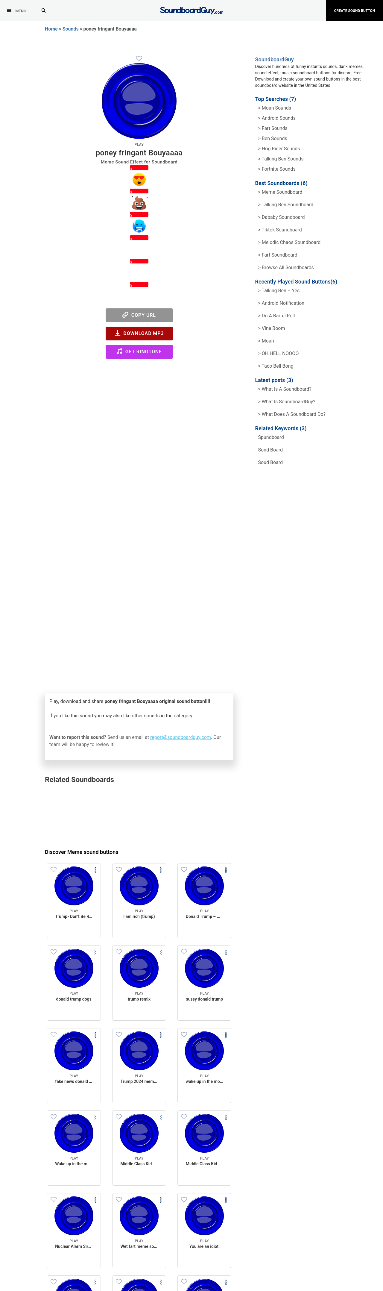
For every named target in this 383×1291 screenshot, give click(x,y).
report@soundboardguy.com (180, 737)
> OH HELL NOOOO (278, 353)
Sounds (71, 29)
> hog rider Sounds (279, 148)
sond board (270, 450)
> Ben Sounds (272, 138)
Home (51, 29)
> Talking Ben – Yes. (279, 290)
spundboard (271, 437)
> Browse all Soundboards (286, 267)
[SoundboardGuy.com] (192, 9)
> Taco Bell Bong (276, 366)
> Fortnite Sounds (277, 169)
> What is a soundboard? (284, 389)
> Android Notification (281, 303)
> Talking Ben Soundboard (286, 204)
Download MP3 (139, 333)
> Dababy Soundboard (281, 217)
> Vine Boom (271, 328)
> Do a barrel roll (276, 316)
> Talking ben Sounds (281, 159)
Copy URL (139, 315)
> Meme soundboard (280, 192)
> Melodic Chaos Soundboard (289, 242)
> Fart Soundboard (277, 255)
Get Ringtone (139, 351)
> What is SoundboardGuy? (286, 401)
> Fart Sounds (273, 128)
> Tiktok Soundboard (280, 230)
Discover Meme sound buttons (81, 852)
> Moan (266, 341)
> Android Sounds (277, 118)
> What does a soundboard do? (292, 414)
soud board (270, 462)
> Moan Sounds (274, 108)
